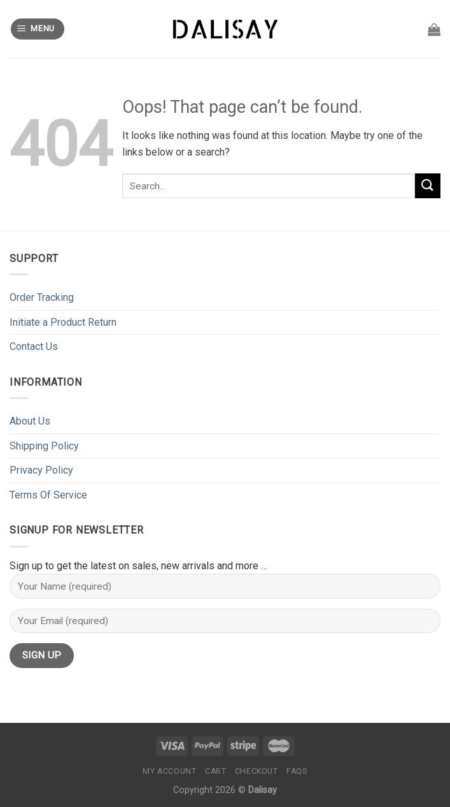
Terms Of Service (48, 495)
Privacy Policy (41, 470)
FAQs (296, 771)
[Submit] (427, 185)
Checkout (256, 771)
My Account (169, 771)
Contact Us (34, 346)
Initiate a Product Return (63, 322)
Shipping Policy (44, 446)
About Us (30, 421)
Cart (215, 771)
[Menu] (38, 29)
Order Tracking (42, 297)
